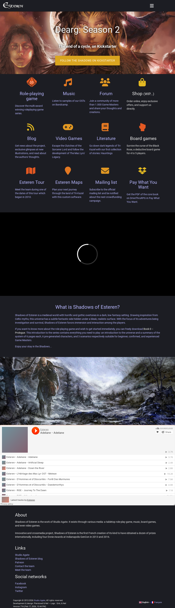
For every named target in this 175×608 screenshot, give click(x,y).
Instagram (21, 587)
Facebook (20, 583)
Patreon (19, 562)
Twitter (19, 591)
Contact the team (24, 566)
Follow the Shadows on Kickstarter (87, 60)
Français (156, 602)
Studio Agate (22, 554)
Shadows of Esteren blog (29, 558)
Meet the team (23, 569)
